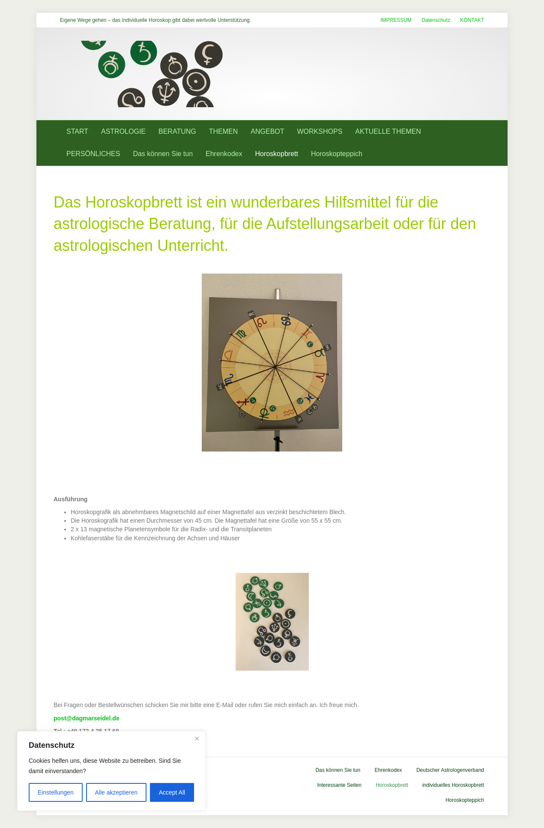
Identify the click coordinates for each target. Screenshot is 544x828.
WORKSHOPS (320, 131)
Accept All (172, 792)
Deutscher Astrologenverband (450, 770)
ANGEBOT (267, 131)
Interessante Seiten (339, 785)
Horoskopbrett (276, 153)
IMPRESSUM (396, 20)
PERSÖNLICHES (93, 153)
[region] (111, 771)
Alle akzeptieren (116, 792)
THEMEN (223, 131)
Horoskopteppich (336, 153)
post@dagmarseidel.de (87, 718)
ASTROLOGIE (123, 131)
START (77, 131)
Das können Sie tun (163, 153)
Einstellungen (56, 792)
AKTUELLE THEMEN (388, 131)
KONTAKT (472, 20)
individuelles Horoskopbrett (453, 785)
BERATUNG (177, 131)
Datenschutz (435, 20)
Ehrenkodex (224, 153)
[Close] (196, 738)
